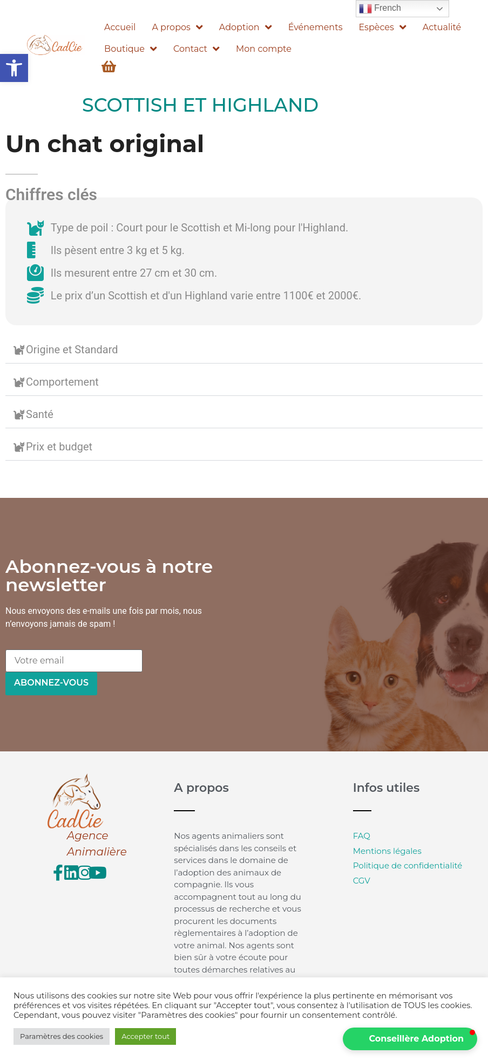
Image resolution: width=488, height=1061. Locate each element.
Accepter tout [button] (145, 1036)
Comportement (62, 381)
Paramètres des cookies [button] (61, 1036)
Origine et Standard (72, 349)
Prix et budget (59, 446)
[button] (14, 68)
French (380, 8)
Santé (39, 414)
